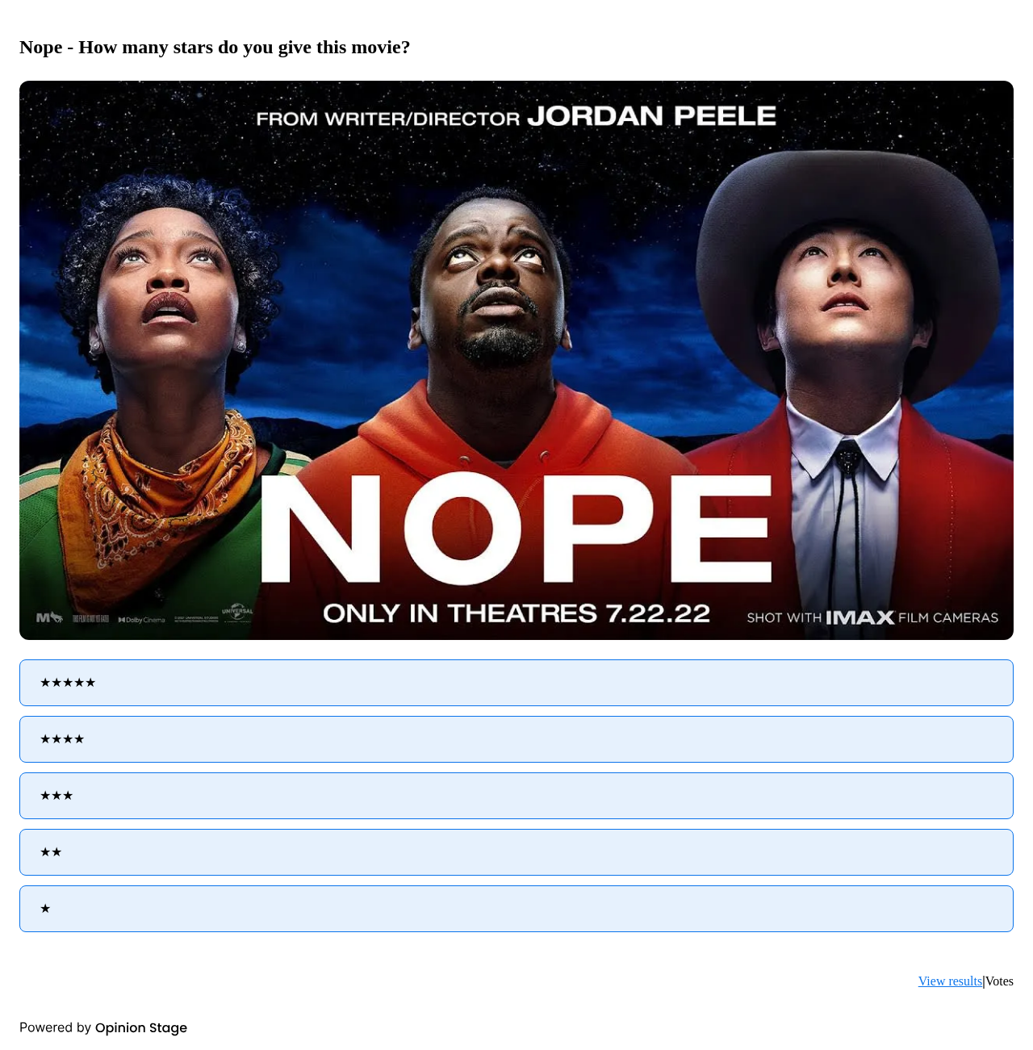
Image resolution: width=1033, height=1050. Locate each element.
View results (950, 981)
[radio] (516, 682)
